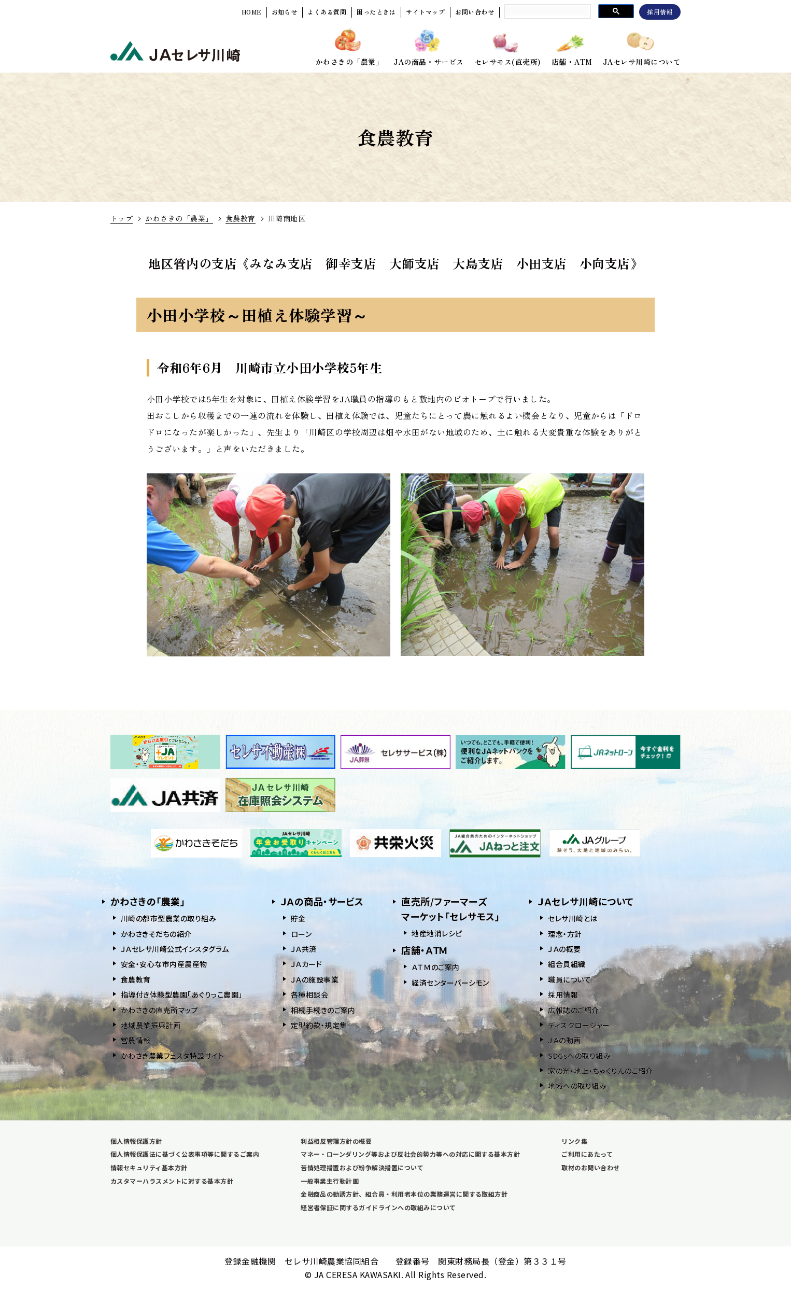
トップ (121, 218)
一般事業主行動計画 (330, 1180)
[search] (546, 11)
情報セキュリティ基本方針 (149, 1167)
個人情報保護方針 (136, 1141)
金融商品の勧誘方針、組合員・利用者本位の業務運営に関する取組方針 (404, 1193)
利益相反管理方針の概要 (336, 1141)
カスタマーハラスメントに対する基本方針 (171, 1180)
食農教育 (240, 218)
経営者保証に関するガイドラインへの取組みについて (378, 1207)
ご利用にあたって (587, 1153)
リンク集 (574, 1141)
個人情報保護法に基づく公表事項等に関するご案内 (184, 1153)
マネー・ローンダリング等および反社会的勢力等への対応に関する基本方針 (410, 1153)
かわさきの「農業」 (179, 218)
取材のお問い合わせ (590, 1167)
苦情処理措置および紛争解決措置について (362, 1167)
